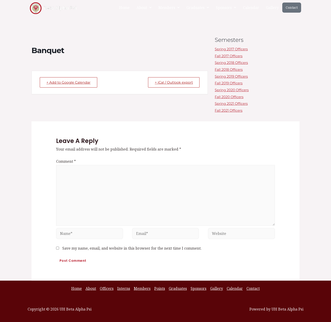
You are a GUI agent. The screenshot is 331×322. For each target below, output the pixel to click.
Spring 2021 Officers (233, 103)
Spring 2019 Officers (233, 76)
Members (169, 7)
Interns (123, 288)
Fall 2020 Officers (230, 97)
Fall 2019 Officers (230, 83)
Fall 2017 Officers (230, 56)
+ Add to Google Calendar (68, 82)
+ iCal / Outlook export (174, 82)
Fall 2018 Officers (230, 69)
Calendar (251, 7)
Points (159, 288)
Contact (292, 7)
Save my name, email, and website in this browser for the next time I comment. (132, 248)
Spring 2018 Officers (233, 62)
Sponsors (226, 7)
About (144, 7)
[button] (144, 7)
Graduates (197, 7)
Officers (107, 288)
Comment (66, 161)
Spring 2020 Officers (233, 90)
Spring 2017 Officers (233, 49)
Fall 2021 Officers (230, 110)
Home (124, 7)
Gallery (272, 7)
